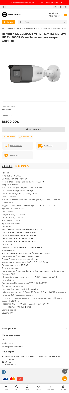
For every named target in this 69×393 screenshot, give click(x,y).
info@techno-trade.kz (14, 347)
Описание (7, 166)
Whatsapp (53, 13)
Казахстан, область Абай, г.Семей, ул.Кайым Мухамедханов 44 (32, 356)
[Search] (45, 22)
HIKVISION (6, 109)
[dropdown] (4, 7)
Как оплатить (22, 166)
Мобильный (54, 16)
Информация (34, 328)
